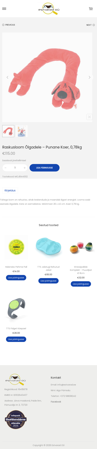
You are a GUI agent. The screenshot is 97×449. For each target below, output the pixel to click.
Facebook (56, 401)
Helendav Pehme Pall (16, 266)
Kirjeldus (10, 190)
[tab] (48, 190)
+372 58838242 (68, 396)
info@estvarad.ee (66, 384)
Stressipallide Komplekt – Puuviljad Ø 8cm (81, 270)
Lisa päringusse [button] (16, 277)
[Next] (89, 77)
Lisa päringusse (44, 167)
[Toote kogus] (15, 168)
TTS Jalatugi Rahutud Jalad (48, 268)
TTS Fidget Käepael (16, 328)
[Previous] (7, 77)
